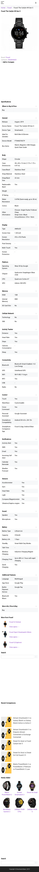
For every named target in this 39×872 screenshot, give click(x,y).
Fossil (11, 617)
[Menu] (2, 3)
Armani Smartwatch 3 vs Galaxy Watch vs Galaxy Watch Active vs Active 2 (22, 720)
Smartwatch (12, 60)
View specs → (14, 627)
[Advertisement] (19, 680)
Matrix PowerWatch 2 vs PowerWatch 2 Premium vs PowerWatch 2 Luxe (22, 766)
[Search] (35, 3)
